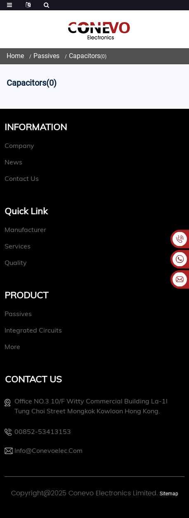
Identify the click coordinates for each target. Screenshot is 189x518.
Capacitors (84, 56)
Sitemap (169, 494)
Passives (46, 56)
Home (15, 56)
